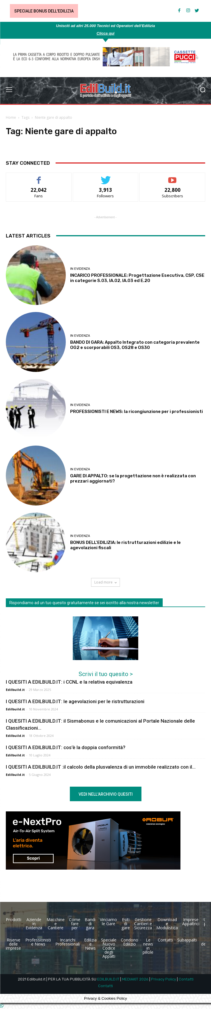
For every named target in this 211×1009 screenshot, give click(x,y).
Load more (105, 582)
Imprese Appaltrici (190, 921)
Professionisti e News (38, 942)
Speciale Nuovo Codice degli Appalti (108, 948)
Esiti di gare (125, 923)
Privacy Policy (163, 979)
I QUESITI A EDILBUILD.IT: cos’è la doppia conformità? (65, 747)
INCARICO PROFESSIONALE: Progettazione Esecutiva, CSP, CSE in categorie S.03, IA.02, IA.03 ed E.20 (137, 278)
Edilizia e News (90, 944)
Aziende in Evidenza (34, 923)
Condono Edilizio (129, 942)
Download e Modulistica (167, 923)
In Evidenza (80, 268)
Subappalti (187, 940)
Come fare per (74, 923)
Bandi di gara (90, 923)
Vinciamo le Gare (108, 921)
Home (11, 117)
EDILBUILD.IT (108, 979)
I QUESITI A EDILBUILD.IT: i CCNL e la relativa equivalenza (69, 682)
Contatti (165, 940)
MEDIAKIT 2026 (135, 979)
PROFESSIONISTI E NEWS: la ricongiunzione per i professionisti (136, 411)
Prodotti (13, 919)
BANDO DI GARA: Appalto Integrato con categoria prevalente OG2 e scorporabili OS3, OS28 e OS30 (135, 345)
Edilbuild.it (15, 689)
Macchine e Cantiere (56, 923)
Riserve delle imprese (13, 944)
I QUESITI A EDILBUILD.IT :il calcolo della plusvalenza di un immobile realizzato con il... (101, 767)
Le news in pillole (148, 946)
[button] (202, 90)
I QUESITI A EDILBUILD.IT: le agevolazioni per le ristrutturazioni (75, 701)
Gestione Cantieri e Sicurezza (143, 923)
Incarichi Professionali (67, 942)
